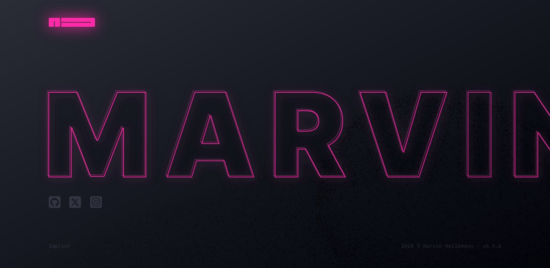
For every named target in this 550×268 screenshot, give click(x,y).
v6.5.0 (492, 246)
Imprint (60, 246)
